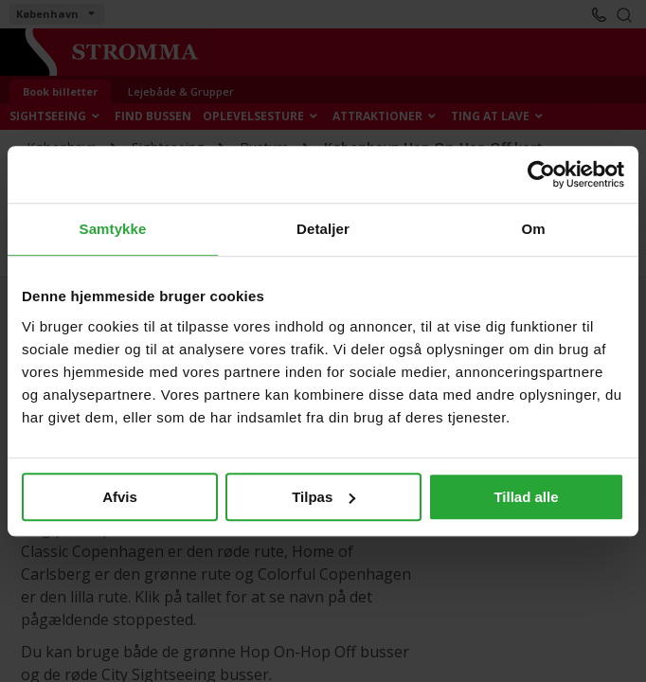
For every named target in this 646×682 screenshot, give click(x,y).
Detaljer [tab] (323, 229)
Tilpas (323, 497)
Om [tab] (533, 229)
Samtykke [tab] (113, 229)
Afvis (119, 497)
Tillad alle (525, 497)
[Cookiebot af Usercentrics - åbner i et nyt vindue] (541, 174)
